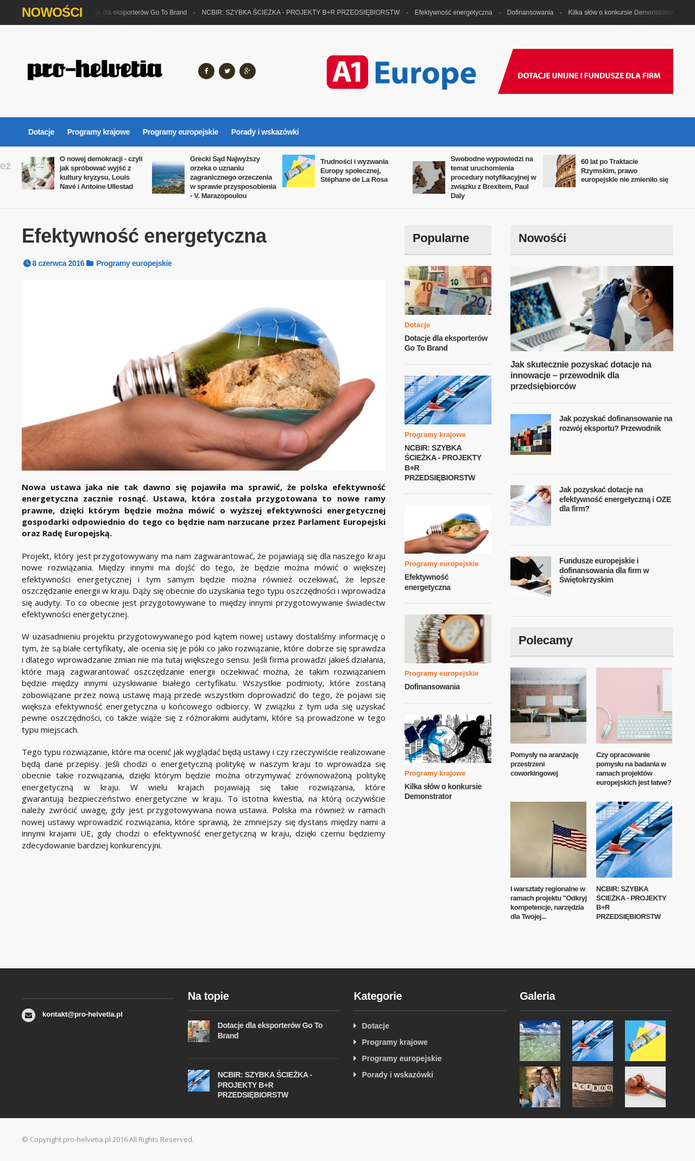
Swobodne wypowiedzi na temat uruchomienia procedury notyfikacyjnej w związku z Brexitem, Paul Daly (493, 177)
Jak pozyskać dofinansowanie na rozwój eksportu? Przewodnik (615, 423)
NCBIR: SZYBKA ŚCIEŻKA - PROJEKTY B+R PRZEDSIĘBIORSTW (304, 12)
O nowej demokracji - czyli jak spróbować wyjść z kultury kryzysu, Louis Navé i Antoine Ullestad (101, 173)
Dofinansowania (533, 12)
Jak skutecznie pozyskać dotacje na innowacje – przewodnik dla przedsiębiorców (580, 375)
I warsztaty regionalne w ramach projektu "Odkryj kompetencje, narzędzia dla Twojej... (548, 903)
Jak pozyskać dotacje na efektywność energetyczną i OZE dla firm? (615, 499)
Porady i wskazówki (265, 132)
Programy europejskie (180, 132)
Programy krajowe (98, 132)
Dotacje (41, 132)
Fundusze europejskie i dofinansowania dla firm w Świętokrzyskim (604, 570)
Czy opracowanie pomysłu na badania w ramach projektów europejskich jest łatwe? (633, 768)
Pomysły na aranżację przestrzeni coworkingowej (544, 764)
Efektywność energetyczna (456, 12)
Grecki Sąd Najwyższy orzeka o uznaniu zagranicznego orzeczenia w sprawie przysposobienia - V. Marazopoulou (233, 177)
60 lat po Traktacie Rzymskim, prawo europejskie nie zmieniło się (624, 170)
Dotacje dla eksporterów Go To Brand (135, 12)
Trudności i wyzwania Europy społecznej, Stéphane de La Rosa (354, 170)
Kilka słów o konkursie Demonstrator (624, 12)
